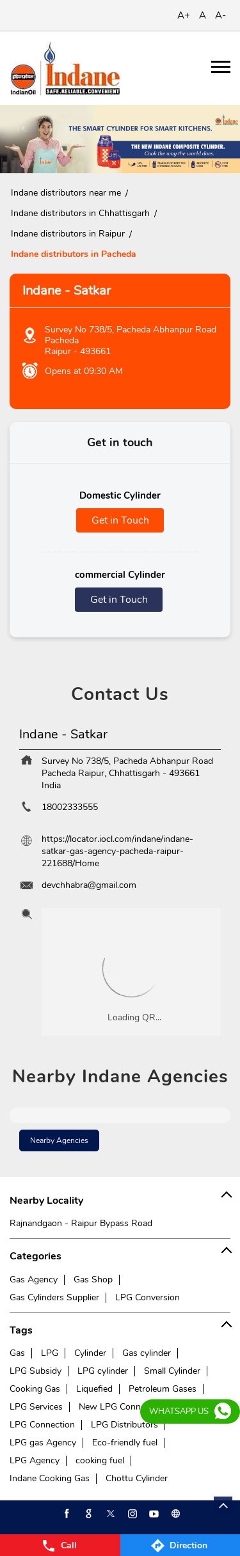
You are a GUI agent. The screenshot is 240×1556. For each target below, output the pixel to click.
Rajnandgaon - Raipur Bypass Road (81, 1223)
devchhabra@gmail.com (89, 885)
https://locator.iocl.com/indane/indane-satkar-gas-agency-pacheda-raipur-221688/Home (117, 851)
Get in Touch (120, 520)
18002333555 (70, 807)
